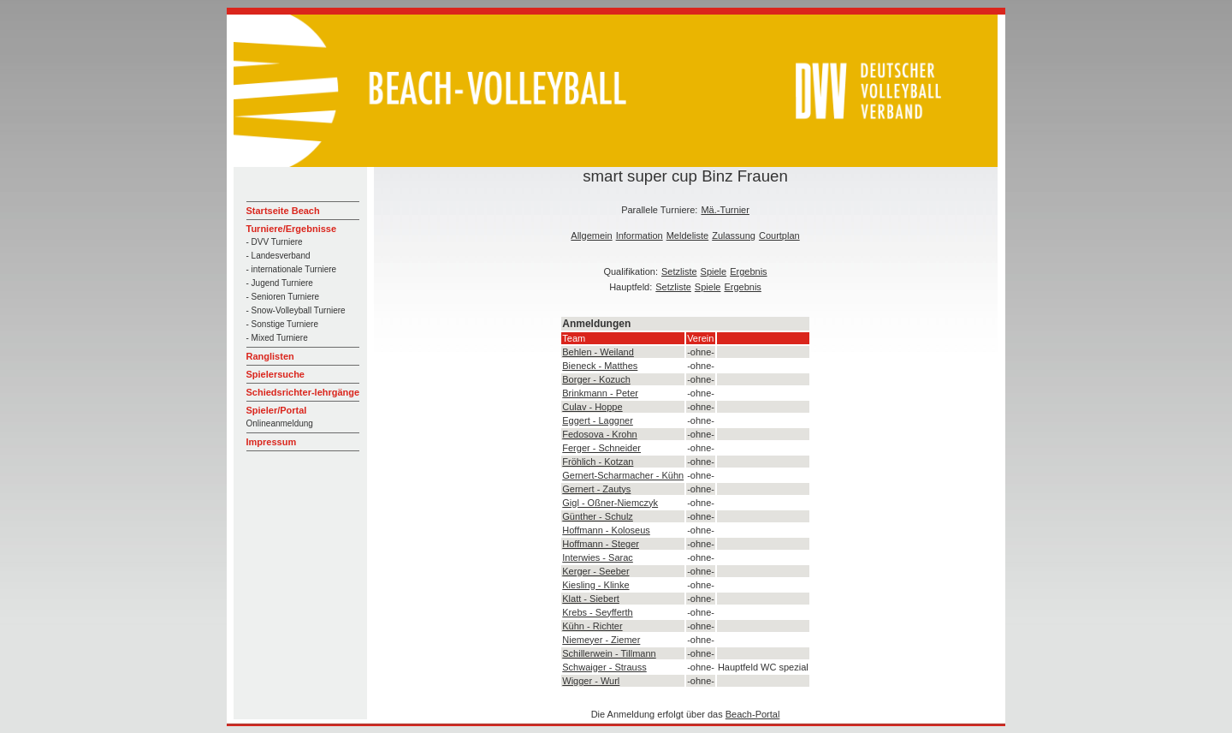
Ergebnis (748, 271)
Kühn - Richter (592, 626)
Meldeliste (687, 235)
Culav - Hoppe (592, 407)
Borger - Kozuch (596, 379)
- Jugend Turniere (279, 283)
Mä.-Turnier (725, 210)
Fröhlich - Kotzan (597, 461)
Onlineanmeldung (279, 423)
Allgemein (591, 235)
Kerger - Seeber (595, 571)
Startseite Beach (283, 211)
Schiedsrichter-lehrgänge (303, 392)
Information (639, 235)
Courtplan (779, 235)
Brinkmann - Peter (600, 393)
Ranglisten (270, 356)
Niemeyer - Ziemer (601, 640)
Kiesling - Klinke (595, 585)
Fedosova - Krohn (599, 434)
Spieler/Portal (276, 410)
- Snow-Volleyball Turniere (296, 310)
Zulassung (733, 235)
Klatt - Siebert (590, 598)
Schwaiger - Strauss (604, 667)
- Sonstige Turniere (282, 324)
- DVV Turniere (274, 242)
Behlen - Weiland (598, 352)
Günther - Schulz (597, 516)
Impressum (271, 442)
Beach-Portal (753, 714)
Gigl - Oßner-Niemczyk (610, 503)
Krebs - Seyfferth (597, 612)
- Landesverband (278, 255)
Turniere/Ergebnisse (291, 228)
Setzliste (679, 271)
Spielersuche (275, 374)
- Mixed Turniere (277, 338)
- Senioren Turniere (283, 296)
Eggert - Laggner (597, 420)
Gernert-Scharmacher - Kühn (623, 475)
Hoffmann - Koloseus (606, 530)
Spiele (714, 271)
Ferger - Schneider (601, 448)
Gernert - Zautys (596, 489)
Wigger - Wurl (590, 681)
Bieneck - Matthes (599, 366)
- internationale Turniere (291, 269)
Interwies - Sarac (597, 557)
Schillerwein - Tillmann (608, 653)
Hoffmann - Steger (600, 544)
